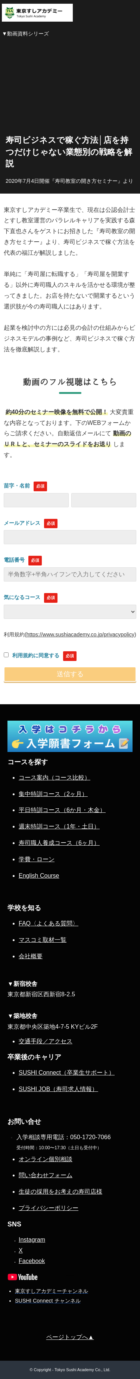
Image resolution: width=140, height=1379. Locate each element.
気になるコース (22, 597)
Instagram (32, 1240)
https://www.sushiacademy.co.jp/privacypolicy (80, 634)
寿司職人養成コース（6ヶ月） (59, 843)
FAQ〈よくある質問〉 (48, 923)
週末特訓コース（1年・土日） (59, 826)
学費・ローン (37, 859)
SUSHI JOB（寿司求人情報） (58, 1089)
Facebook (32, 1261)
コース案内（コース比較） (54, 777)
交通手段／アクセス (45, 1041)
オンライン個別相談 (45, 1159)
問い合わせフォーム (45, 1175)
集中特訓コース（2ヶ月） (53, 794)
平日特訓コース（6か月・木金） (62, 810)
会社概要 (31, 956)
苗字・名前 (17, 486)
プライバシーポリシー (48, 1208)
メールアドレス (22, 523)
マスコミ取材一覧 (42, 940)
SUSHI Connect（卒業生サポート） (67, 1072)
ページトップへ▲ (70, 1337)
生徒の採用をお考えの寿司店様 (60, 1191)
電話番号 (14, 560)
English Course (39, 875)
